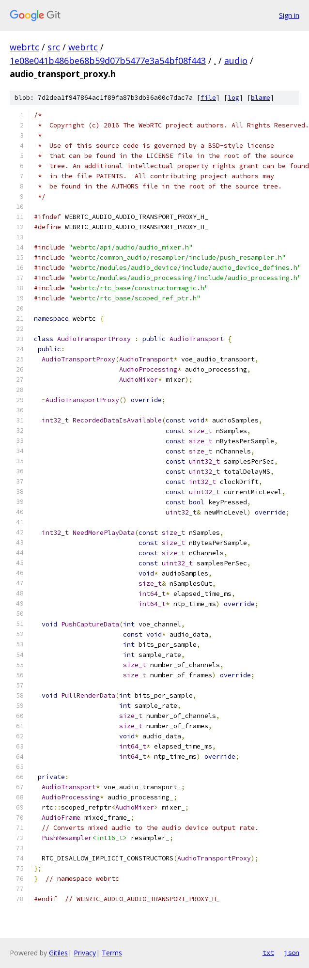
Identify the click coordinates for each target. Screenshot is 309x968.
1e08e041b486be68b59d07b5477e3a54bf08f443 (108, 60)
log (233, 98)
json (291, 952)
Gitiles (58, 952)
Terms (112, 952)
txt (268, 952)
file (208, 98)
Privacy (85, 952)
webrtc (24, 47)
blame (260, 98)
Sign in (289, 15)
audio (235, 60)
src (53, 47)
